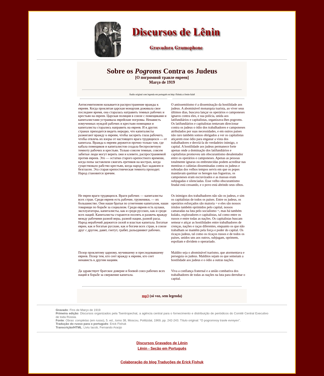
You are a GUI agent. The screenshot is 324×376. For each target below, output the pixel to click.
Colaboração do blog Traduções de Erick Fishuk (161, 362)
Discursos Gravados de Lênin (162, 343)
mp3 (145, 296)
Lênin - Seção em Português (162, 348)
